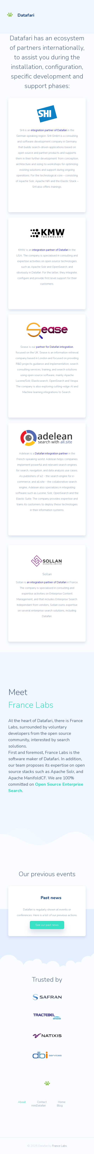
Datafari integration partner (51, 453)
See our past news (47, 925)
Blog (60, 1106)
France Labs (59, 1146)
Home (61, 1102)
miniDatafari (38, 1106)
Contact (42, 1102)
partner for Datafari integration (54, 347)
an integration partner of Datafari (46, 582)
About (22, 1102)
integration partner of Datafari (49, 130)
